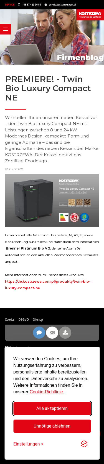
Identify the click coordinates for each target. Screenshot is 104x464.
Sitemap (38, 320)
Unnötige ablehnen (52, 426)
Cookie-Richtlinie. (47, 391)
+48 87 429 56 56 (31, 4)
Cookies (9, 320)
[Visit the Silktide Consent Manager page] (84, 444)
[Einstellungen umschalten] (28, 444)
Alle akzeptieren (52, 408)
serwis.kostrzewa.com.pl (62, 4)
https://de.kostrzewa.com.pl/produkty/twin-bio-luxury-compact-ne (47, 284)
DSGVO (24, 320)
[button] (5, 29)
